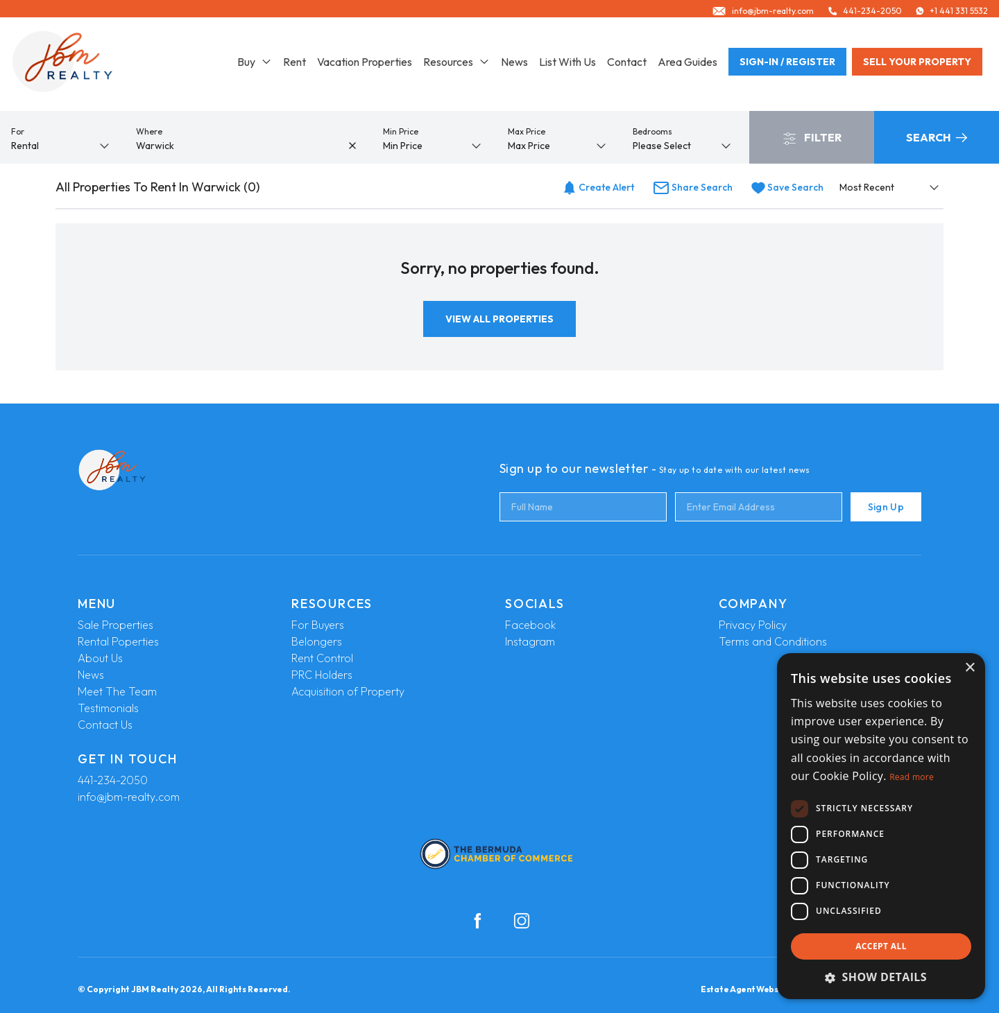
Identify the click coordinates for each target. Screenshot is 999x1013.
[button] (881, 977)
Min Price (400, 131)
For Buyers (317, 625)
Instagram (530, 641)
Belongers (316, 641)
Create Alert (598, 187)
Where (149, 131)
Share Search (693, 187)
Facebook (530, 625)
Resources (456, 66)
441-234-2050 (113, 780)
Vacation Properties (364, 66)
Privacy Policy (753, 625)
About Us (100, 658)
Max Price (526, 131)
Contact (627, 66)
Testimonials (108, 708)
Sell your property (917, 66)
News (514, 66)
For (17, 131)
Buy (254, 66)
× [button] (969, 668)
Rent (294, 66)
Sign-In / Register (787, 66)
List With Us (567, 66)
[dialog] (881, 826)
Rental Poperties (118, 641)
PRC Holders (321, 675)
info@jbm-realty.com (129, 797)
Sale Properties (115, 625)
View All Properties (499, 319)
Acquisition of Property (347, 691)
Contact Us (105, 724)
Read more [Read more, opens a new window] (911, 777)
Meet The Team (117, 691)
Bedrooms (652, 131)
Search (936, 137)
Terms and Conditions (773, 641)
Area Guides (687, 66)
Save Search (787, 187)
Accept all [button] (881, 946)
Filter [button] (812, 138)
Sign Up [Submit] (886, 507)
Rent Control (322, 658)
